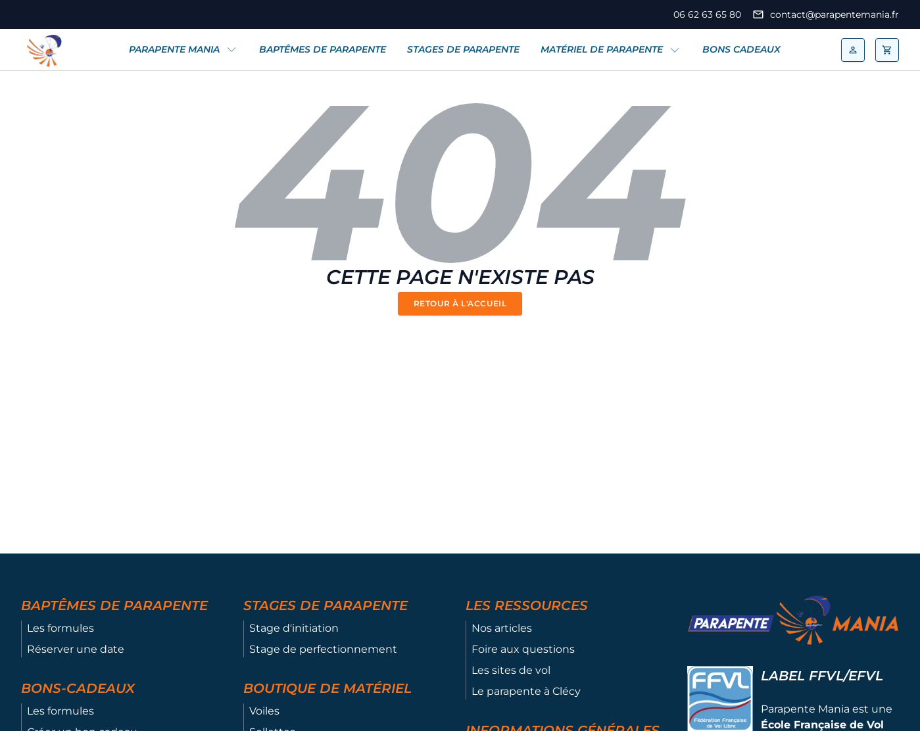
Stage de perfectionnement (323, 649)
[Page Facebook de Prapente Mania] (27, 14)
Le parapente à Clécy (526, 691)
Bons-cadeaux (78, 688)
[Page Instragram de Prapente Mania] (46, 14)
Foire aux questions (523, 649)
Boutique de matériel (327, 688)
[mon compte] (853, 50)
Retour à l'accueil (460, 303)
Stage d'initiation (294, 628)
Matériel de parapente (602, 49)
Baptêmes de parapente (322, 49)
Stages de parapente (463, 49)
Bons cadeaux (741, 49)
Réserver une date (75, 649)
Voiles (264, 711)
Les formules (60, 628)
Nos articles (502, 628)
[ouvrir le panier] (887, 50)
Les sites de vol (511, 670)
